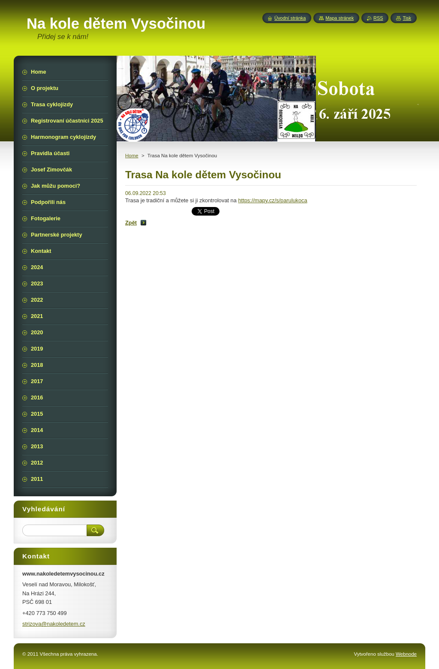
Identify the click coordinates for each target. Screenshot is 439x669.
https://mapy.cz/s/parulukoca (272, 200)
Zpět (131, 222)
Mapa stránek (339, 18)
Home (131, 155)
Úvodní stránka (290, 18)
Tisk (407, 18)
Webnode (406, 654)
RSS (378, 18)
